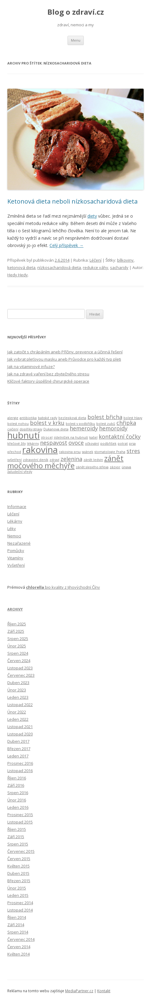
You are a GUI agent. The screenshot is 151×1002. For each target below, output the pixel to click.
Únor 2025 (16, 646)
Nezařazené (19, 543)
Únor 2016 (16, 800)
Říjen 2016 (16, 778)
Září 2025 (15, 631)
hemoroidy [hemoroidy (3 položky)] (113, 428)
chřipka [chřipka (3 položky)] (126, 422)
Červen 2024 (18, 660)
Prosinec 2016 (20, 763)
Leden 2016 (17, 807)
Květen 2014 (18, 954)
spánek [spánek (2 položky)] (87, 452)
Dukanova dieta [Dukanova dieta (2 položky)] (55, 429)
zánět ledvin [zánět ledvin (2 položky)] (93, 460)
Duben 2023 (18, 682)
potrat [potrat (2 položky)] (123, 443)
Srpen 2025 (17, 638)
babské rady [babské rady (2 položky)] (47, 418)
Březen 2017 (18, 748)
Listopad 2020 (20, 734)
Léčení (95, 260)
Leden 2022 (17, 719)
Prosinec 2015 (20, 814)
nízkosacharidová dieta (59, 267)
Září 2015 (15, 836)
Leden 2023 (17, 697)
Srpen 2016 (17, 792)
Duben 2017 (18, 741)
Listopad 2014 (20, 910)
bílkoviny (125, 260)
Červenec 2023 (21, 675)
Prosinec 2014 (20, 902)
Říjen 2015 (16, 829)
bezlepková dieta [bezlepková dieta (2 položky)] (72, 418)
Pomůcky (15, 550)
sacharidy (119, 267)
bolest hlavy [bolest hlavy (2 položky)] (132, 418)
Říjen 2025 (16, 624)
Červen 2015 (18, 858)
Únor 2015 (16, 888)
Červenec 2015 (21, 851)
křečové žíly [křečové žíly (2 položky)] (16, 443)
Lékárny (14, 521)
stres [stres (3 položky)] (133, 451)
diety (92, 216)
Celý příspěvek (66, 245)
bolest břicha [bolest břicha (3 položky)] (104, 417)
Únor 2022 (16, 712)
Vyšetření (16, 565)
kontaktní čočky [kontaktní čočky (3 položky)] (120, 436)
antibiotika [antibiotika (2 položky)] (28, 418)
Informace (16, 506)
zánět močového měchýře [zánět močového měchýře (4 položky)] (65, 461)
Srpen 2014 (17, 932)
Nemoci (14, 536)
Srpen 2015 (17, 844)
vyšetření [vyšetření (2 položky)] (14, 460)
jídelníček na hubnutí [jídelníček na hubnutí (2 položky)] (71, 437)
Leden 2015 (17, 895)
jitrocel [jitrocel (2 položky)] (47, 437)
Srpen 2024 (17, 653)
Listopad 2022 (20, 704)
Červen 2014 (18, 946)
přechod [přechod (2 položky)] (14, 452)
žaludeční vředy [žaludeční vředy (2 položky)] (19, 472)
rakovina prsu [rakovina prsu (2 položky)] (70, 452)
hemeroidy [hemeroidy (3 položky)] (84, 428)
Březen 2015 (18, 880)
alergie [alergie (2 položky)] (12, 418)
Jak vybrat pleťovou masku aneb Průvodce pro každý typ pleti (64, 359)
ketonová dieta (21, 267)
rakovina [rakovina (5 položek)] (40, 450)
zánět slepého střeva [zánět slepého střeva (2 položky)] (92, 467)
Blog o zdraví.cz (75, 12)
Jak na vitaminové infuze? (31, 366)
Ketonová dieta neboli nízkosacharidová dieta (72, 201)
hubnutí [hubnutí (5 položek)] (23, 435)
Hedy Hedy (17, 275)
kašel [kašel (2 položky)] (93, 437)
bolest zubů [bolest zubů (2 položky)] (105, 424)
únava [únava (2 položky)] (126, 467)
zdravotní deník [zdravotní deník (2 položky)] (35, 460)
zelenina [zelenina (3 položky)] (71, 458)
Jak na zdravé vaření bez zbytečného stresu (48, 374)
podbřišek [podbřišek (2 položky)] (108, 443)
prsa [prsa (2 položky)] (132, 443)
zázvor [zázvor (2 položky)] (115, 467)
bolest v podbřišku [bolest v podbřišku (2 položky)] (80, 424)
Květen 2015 (18, 866)
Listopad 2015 (20, 822)
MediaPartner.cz (79, 990)
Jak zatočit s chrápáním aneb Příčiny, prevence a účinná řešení (65, 352)
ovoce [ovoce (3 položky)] (76, 442)
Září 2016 (15, 785)
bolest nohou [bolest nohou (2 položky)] (18, 424)
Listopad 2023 (20, 668)
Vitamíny (15, 558)
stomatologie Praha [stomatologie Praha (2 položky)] (109, 452)
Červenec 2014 (21, 939)
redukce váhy (95, 267)
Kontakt (103, 990)
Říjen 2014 (16, 917)
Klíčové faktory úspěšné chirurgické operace (48, 381)
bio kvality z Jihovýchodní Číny (63, 587)
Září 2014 (15, 924)
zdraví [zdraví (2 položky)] (54, 460)
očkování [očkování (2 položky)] (92, 443)
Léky (11, 528)
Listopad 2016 (20, 770)
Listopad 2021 (20, 726)
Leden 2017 (17, 756)
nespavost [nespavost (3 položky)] (53, 442)
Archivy (15, 609)
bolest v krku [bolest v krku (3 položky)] (47, 422)
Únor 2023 (16, 690)
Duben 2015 (18, 873)
